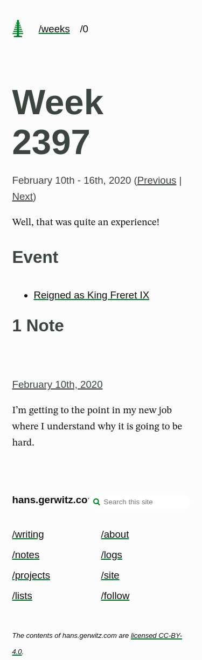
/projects (31, 575)
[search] (97, 503)
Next (22, 196)
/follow (115, 595)
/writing (28, 534)
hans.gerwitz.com (54, 499)
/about (115, 534)
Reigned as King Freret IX (92, 295)
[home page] (18, 29)
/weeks (54, 28)
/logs (111, 554)
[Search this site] (139, 502)
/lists (22, 595)
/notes (26, 554)
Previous (157, 180)
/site (110, 575)
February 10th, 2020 (57, 384)
